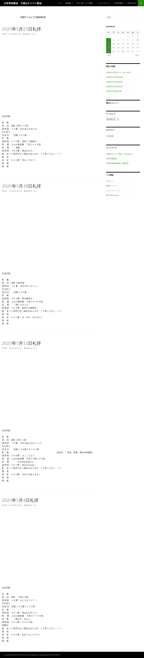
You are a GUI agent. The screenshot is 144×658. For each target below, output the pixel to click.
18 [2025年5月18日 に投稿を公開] (109, 47)
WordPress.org (112, 195)
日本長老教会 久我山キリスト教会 (23, 3)
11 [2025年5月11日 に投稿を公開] (109, 44)
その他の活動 (118, 3)
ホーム (60, 3)
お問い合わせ (131, 3)
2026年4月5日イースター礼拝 (118, 72)
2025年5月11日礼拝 (21, 343)
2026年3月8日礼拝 (114, 91)
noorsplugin (33, 655)
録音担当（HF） (30, 34)
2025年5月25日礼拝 (21, 29)
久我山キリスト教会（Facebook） (120, 154)
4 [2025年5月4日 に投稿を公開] (108, 40)
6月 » (137, 55)
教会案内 (68, 3)
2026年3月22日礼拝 (114, 82)
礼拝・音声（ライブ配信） (85, 3)
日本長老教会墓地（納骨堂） (118, 163)
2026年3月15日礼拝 (114, 86)
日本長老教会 (111, 158)
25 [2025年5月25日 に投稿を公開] (109, 51)
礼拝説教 (109, 136)
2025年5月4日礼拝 (20, 500)
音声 (5, 34)
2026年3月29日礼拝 (114, 77)
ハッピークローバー (103, 3)
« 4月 (109, 55)
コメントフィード (113, 190)
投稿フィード (111, 186)
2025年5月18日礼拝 (21, 186)
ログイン (109, 181)
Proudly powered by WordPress (49, 655)
